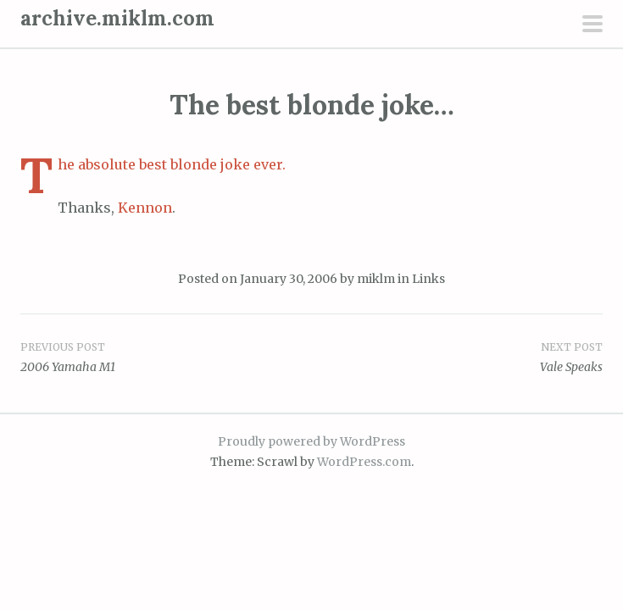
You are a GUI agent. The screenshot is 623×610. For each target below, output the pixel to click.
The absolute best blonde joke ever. (172, 164)
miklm (376, 278)
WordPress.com (364, 461)
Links (428, 278)
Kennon (145, 207)
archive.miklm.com (117, 18)
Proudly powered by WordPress (311, 441)
